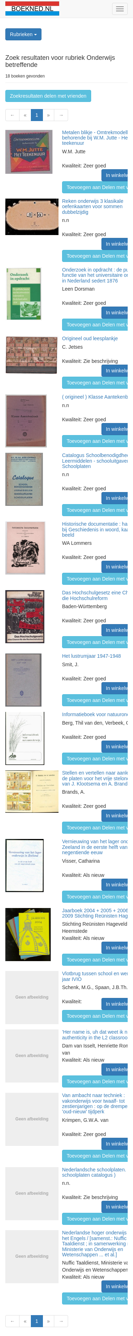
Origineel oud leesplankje (90, 338)
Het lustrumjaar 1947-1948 (91, 656)
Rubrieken (23, 34)
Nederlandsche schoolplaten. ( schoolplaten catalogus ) (95, 1172)
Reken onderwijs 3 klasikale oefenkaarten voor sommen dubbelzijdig (92, 206)
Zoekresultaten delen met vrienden (48, 96)
